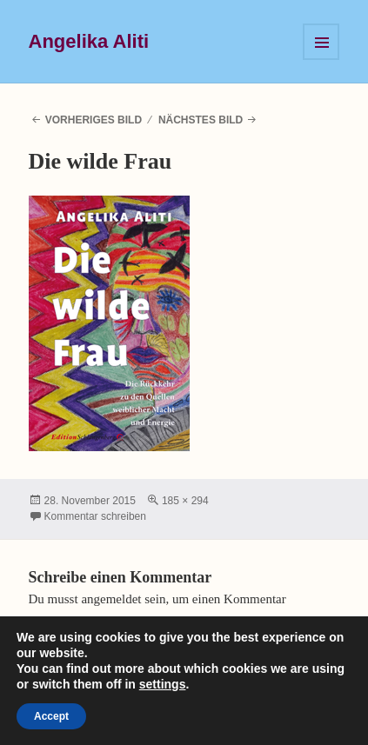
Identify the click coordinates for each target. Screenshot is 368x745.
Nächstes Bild (200, 120)
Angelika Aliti (89, 41)
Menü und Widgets (321, 41)
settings (162, 684)
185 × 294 (185, 501)
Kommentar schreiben (95, 516)
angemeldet (111, 599)
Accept (51, 716)
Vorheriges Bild (93, 120)
